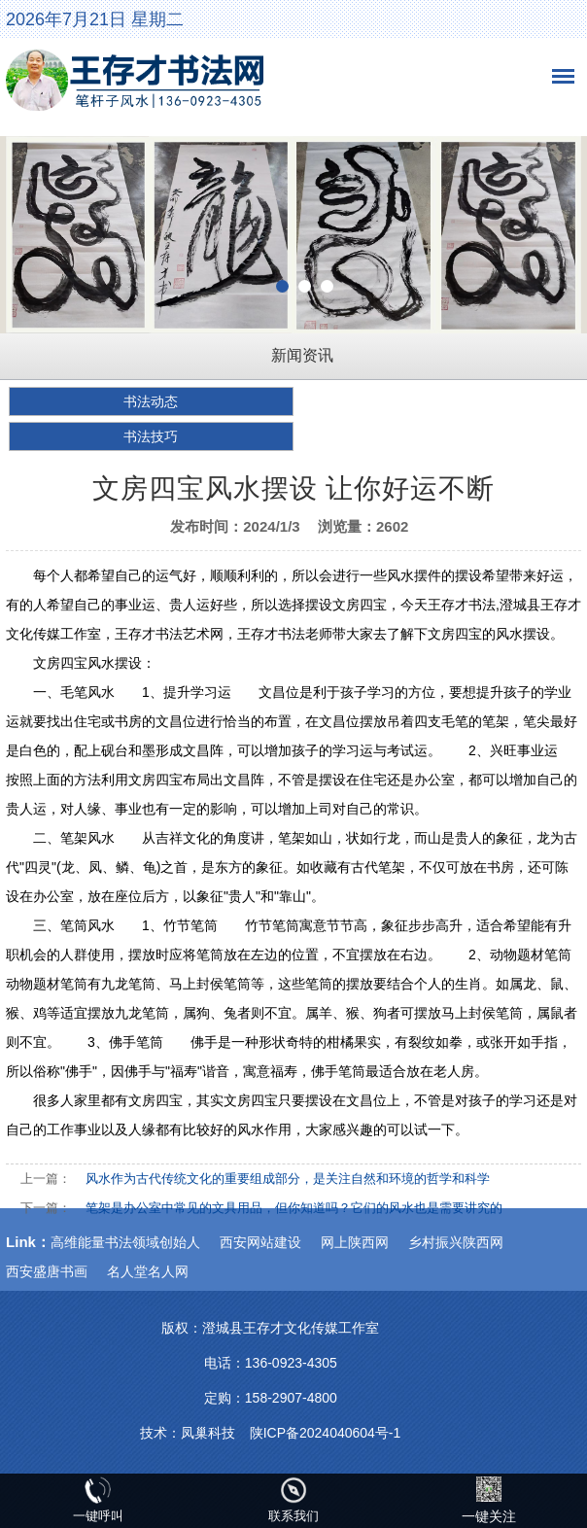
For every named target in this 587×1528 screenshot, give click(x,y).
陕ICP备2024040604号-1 (325, 1433)
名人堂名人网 (148, 1271)
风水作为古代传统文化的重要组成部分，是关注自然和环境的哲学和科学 (288, 1178)
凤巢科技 (208, 1433)
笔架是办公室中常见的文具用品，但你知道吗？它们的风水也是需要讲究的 (294, 1207)
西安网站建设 (260, 1242)
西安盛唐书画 (46, 1271)
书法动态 (150, 401)
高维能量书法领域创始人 (125, 1242)
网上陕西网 (355, 1242)
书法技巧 (150, 436)
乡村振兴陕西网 (455, 1242)
